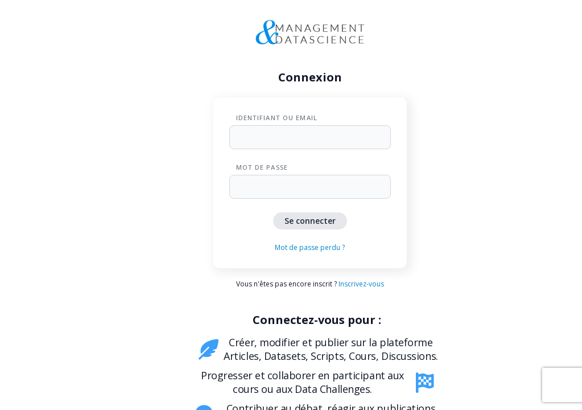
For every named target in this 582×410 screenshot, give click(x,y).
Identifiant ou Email (276, 117)
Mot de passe (262, 167)
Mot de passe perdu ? (310, 247)
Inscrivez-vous (361, 284)
